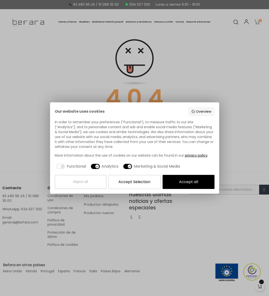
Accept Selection (134, 182)
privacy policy (196, 155)
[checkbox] (70, 166)
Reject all (80, 182)
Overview (201, 111)
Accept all (188, 182)
